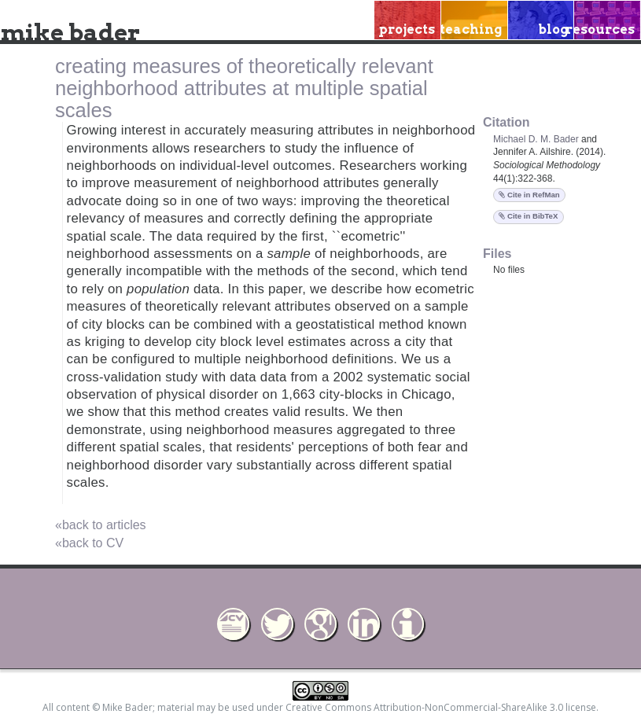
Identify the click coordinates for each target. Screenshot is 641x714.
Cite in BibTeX (528, 216)
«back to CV (89, 543)
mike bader (70, 32)
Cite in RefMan (529, 194)
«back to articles (100, 525)
